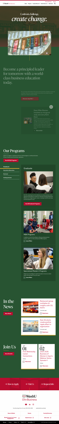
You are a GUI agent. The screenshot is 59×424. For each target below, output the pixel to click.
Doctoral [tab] (5, 178)
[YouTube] (26, 405)
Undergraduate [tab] (7, 181)
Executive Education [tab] (8, 174)
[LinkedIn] (29, 405)
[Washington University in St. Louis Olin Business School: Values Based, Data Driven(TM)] (29, 400)
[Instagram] (33, 405)
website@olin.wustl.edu (41, 408)
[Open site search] (55, 3)
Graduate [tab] (6, 171)
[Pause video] (47, 53)
